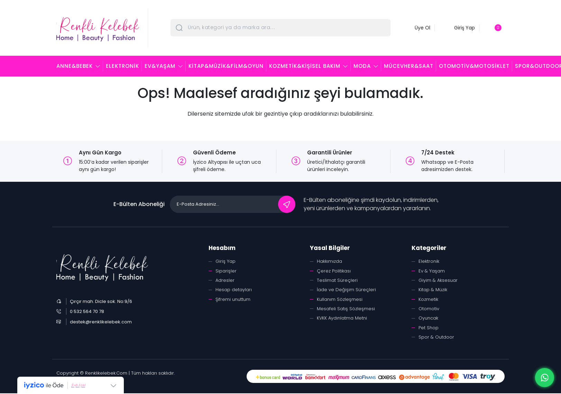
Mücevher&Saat (408, 66)
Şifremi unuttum (232, 299)
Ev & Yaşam (432, 271)
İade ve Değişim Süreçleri (346, 290)
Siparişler (226, 271)
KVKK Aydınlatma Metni (342, 318)
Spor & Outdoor (436, 337)
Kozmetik (428, 299)
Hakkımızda (329, 261)
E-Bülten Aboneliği (139, 204)
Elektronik (122, 66)
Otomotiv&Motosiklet (474, 66)
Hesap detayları (233, 290)
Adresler (224, 280)
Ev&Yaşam (160, 66)
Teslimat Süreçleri (337, 280)
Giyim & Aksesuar (438, 280)
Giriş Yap (225, 261)
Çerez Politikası (334, 271)
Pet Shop (429, 328)
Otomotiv (429, 309)
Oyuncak (428, 318)
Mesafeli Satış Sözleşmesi (346, 309)
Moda (362, 66)
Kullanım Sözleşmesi (339, 299)
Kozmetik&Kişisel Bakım (304, 66)
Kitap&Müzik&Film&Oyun (226, 66)
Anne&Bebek (74, 66)
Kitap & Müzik (433, 290)
